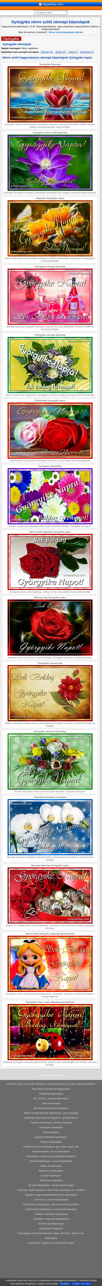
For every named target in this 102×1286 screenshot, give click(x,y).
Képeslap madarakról (51, 1219)
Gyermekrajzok (51, 1171)
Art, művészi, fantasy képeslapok (50, 1137)
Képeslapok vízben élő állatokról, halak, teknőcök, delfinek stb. (51, 1272)
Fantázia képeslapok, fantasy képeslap (51, 1161)
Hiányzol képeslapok (51, 1180)
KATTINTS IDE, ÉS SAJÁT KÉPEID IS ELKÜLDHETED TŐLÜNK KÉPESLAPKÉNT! (51, 1123)
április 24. (61, 52)
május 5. (73, 52)
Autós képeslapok (51, 1142)
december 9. (86, 52)
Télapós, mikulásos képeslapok (51, 1253)
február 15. (47, 52)
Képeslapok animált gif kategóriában (51, 1127)
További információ (81, 1283)
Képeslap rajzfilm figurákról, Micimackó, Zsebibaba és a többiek (51, 1228)
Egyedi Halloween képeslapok (51, 1175)
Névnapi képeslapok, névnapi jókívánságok (51, 1224)
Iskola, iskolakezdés (51, 1204)
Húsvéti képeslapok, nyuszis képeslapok (51, 1200)
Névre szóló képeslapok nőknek (66, 32)
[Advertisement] (50, 74)
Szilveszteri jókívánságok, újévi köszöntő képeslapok (51, 1243)
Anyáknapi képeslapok (51, 1132)
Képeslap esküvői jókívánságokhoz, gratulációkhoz (51, 1156)
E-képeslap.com (57, 1114)
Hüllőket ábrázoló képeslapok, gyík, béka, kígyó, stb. (51, 1185)
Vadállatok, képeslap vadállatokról (51, 1257)
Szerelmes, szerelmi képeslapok (51, 1238)
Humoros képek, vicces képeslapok (51, 1190)
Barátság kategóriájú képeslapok (51, 1147)
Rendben (64, 1283)
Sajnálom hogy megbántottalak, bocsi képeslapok (51, 1233)
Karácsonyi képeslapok (51, 1209)
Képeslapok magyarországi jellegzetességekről (51, 1195)
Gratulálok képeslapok (51, 1166)
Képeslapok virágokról (51, 1267)
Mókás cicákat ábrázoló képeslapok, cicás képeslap (51, 1151)
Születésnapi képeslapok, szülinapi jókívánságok (51, 1248)
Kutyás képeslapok (51, 1214)
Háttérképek (50, 1277)
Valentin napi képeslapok (51, 1262)
